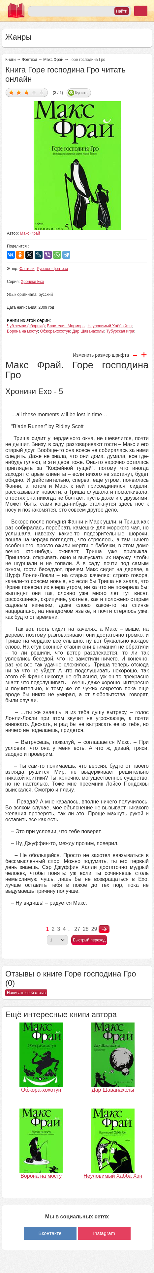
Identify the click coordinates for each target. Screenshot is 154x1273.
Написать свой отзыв (26, 992)
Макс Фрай (53, 59)
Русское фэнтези (52, 268)
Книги (10, 59)
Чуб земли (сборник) (26, 326)
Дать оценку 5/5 (42, 92)
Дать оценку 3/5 (26, 92)
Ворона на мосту (22, 331)
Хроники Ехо (32, 281)
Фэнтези (29, 59)
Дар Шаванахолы (88, 331)
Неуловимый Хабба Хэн (110, 326)
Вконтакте (49, 1233)
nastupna (104, 929)
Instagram (104, 1233)
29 (94, 929)
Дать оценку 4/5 (34, 92)
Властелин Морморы (66, 326)
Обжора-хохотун (55, 331)
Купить (81, 93)
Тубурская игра (120, 331)
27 (77, 929)
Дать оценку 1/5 (11, 92)
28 (86, 929)
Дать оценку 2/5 (19, 92)
